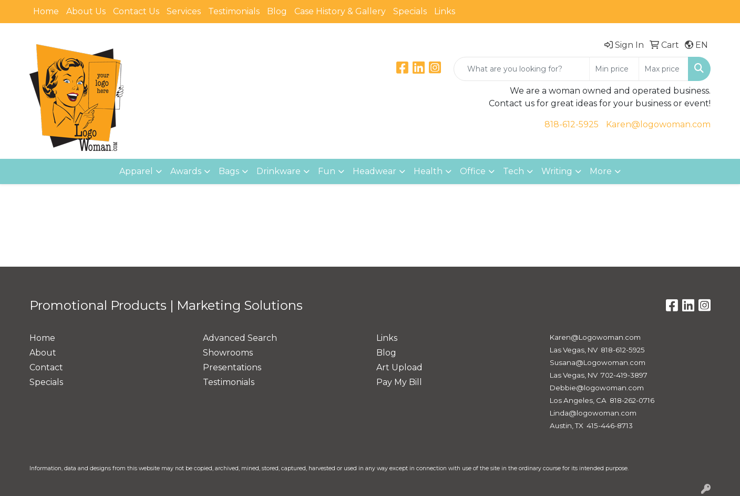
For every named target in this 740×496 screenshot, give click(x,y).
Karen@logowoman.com (658, 124)
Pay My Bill (399, 382)
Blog (277, 11)
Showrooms (228, 353)
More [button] (601, 171)
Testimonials (234, 11)
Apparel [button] (136, 171)
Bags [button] (229, 171)
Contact (46, 367)
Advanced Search (240, 338)
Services (184, 11)
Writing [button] (556, 171)
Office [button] (473, 171)
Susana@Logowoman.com (597, 362)
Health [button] (428, 171)
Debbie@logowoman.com (597, 387)
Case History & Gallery (340, 11)
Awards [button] (185, 171)
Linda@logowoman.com (593, 413)
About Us (86, 11)
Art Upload (399, 367)
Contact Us (136, 11)
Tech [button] (513, 171)
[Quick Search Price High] (663, 69)
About (42, 353)
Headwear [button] (374, 171)
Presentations (232, 367)
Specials (410, 11)
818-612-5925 (571, 124)
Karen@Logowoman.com (595, 337)
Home (46, 11)
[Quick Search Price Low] (614, 69)
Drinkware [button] (278, 171)
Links (444, 11)
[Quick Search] (522, 69)
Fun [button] (326, 171)
